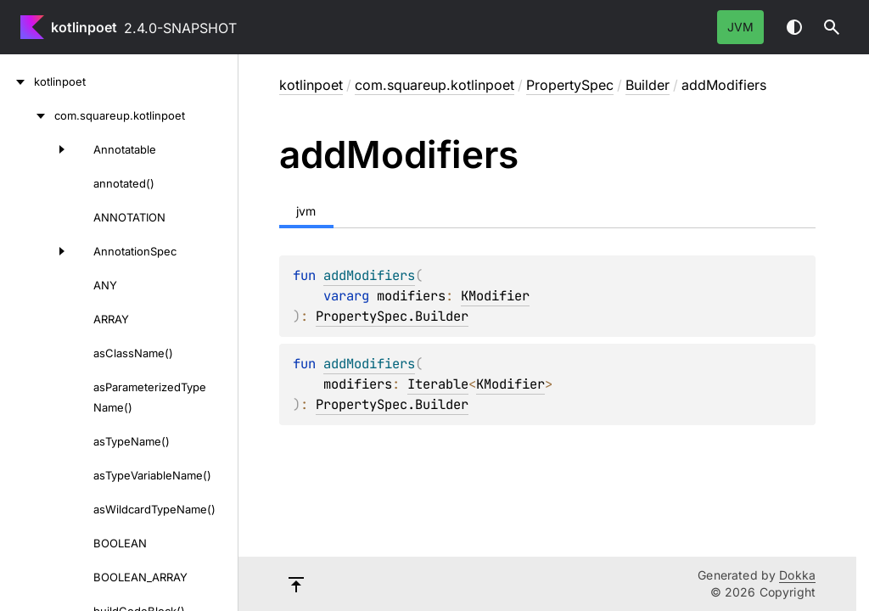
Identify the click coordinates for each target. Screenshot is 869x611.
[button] (832, 27)
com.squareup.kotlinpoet (434, 84)
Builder (647, 84)
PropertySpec (570, 84)
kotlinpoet (84, 27)
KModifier (495, 296)
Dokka (797, 575)
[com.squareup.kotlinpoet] (27, 115)
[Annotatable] (37, 149)
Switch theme (794, 27)
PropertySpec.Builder (392, 316)
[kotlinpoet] (17, 81)
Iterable (437, 384)
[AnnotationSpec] (37, 251)
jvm (740, 27)
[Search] (832, 27)
